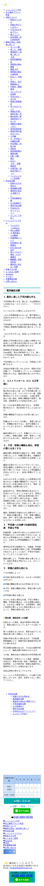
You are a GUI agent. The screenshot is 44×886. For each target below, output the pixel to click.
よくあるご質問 (11, 838)
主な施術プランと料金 (14, 824)
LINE (7, 843)
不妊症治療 (8, 831)
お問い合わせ (10, 848)
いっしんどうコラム (13, 833)
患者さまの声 (10, 836)
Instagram (8, 841)
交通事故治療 (10, 845)
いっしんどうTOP (12, 821)
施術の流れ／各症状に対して (17, 828)
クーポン (9, 851)
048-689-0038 (23, 875)
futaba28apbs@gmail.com (21, 868)
